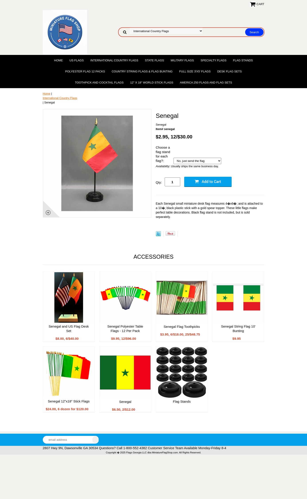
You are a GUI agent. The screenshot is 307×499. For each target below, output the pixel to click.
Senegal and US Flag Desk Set (69, 328)
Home (58, 60)
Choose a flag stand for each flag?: (163, 154)
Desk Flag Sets (229, 71)
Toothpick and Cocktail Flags (99, 82)
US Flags (76, 60)
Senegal (125, 402)
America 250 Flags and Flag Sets (206, 82)
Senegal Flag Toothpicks (182, 326)
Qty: (159, 182)
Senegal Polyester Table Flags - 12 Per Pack (125, 328)
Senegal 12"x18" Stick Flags (69, 401)
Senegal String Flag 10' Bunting (238, 328)
